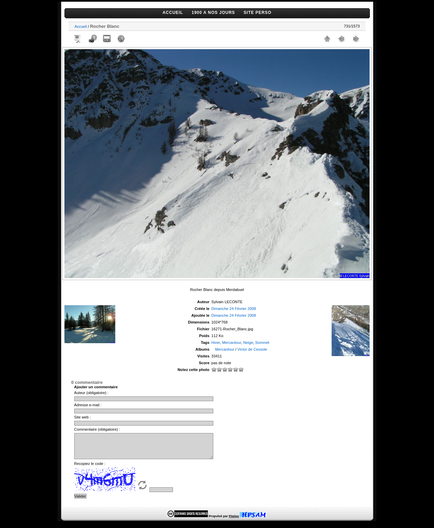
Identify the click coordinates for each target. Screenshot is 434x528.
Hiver (215, 342)
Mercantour (231, 342)
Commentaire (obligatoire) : (97, 429)
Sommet (262, 342)
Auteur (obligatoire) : (91, 393)
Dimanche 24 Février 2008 (233, 309)
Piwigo (234, 521)
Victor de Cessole (252, 349)
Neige (248, 342)
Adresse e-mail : (88, 405)
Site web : (82, 417)
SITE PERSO (258, 12)
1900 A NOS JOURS (213, 12)
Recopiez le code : (89, 469)
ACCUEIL (172, 12)
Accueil (81, 26)
